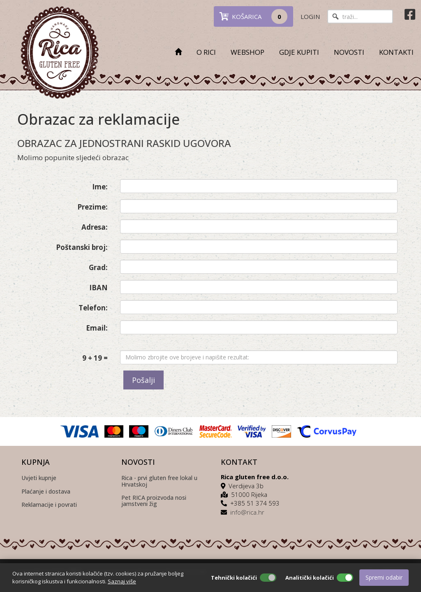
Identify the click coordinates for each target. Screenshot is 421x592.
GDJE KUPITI (299, 52)
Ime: (100, 186)
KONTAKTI (396, 52)
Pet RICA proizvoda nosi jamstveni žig (153, 501)
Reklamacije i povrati (49, 504)
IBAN (98, 287)
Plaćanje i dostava (45, 491)
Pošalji (143, 380)
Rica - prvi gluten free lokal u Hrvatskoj (159, 481)
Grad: (98, 267)
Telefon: (93, 307)
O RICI (206, 52)
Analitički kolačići (309, 577)
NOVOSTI (349, 52)
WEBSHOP (247, 52)
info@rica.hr (247, 512)
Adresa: (94, 227)
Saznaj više (122, 581)
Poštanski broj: (82, 247)
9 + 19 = (95, 358)
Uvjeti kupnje (38, 478)
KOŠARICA (253, 16)
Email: (97, 328)
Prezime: (92, 207)
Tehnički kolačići (234, 577)
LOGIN (310, 16)
